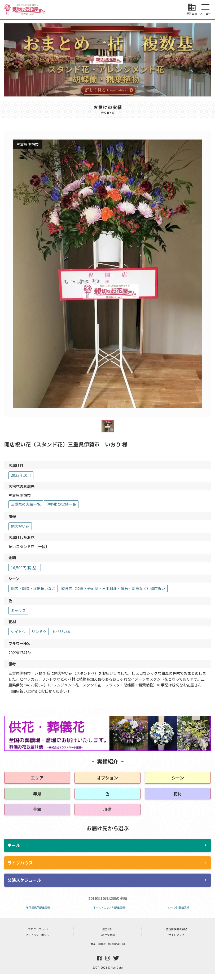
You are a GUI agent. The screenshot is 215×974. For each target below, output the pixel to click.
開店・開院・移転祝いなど (33, 588)
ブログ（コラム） (38, 929)
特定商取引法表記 (176, 929)
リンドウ (39, 631)
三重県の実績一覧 (26, 504)
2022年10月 (21, 475)
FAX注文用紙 (107, 935)
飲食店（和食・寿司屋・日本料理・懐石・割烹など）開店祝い (113, 588)
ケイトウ (18, 631)
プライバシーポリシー (38, 935)
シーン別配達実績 (178, 907)
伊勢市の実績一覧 (61, 504)
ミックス (18, 610)
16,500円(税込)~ (24, 567)
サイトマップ (176, 935)
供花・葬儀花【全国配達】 (107, 944)
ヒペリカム (61, 631)
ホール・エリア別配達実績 (109, 907)
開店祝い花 (20, 526)
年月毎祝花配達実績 (38, 907)
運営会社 (107, 929)
